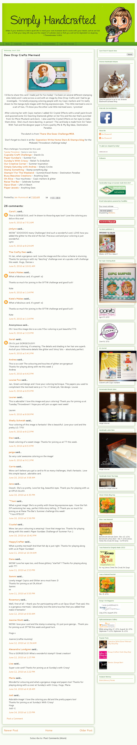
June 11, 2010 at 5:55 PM (22, 593)
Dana (12, 558)
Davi (11, 437)
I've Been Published (48, 44)
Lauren (12, 397)
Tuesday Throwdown (12, 152)
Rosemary (14, 599)
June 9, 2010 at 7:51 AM (21, 222)
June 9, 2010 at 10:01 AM (22, 266)
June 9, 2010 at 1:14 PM (21, 292)
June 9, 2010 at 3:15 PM (21, 333)
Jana (11, 483)
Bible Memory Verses (107, 680)
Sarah (12, 339)
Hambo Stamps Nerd (115, 663)
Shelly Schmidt (17, 420)
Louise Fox (15, 379)
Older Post (86, 730)
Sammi (12, 576)
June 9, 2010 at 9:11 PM (21, 460)
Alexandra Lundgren (20, 649)
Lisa (11, 663)
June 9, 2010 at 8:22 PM (21, 431)
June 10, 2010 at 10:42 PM (22, 535)
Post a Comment (15, 718)
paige (12, 452)
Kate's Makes (16, 272)
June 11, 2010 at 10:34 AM (22, 552)
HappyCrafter (16, 541)
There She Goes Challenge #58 (56, 133)
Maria (12, 677)
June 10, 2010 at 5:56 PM (22, 518)
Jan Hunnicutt (106, 134)
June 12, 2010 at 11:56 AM (22, 643)
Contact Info (18, 44)
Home (8, 44)
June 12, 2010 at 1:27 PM (22, 657)
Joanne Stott (16, 619)
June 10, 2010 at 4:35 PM (22, 494)
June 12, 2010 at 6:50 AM (22, 613)
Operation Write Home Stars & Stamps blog (60, 139)
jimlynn (13, 228)
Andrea (13, 359)
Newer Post (11, 730)
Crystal (13, 524)
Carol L (13, 211)
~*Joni (12, 501)
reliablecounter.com (103, 151)
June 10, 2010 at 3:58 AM (22, 477)
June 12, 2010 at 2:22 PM (22, 671)
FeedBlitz (112, 213)
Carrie (12, 466)
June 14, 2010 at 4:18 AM (22, 688)
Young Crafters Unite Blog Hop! (119, 652)
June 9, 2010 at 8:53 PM (21, 445)
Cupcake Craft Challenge (18, 154)
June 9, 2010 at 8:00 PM (21, 414)
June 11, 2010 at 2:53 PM (22, 570)
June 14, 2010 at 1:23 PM (22, 712)
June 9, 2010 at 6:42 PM (21, 373)
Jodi (11, 695)
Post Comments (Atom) (54, 738)
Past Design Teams (32, 44)
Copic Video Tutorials (67, 44)
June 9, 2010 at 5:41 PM (21, 353)
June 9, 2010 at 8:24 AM (21, 245)
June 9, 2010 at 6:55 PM (21, 390)
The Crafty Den (17, 251)
